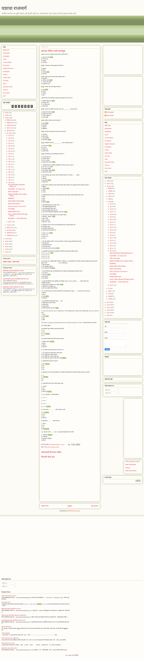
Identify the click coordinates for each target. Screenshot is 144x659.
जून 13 (10, 177)
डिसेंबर (110, 188)
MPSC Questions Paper (132, 461)
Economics (6, 65)
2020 (7, 246)
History (5, 74)
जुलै (109, 199)
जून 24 (10, 151)
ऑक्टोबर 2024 (11, 122)
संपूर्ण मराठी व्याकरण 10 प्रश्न (8, 643)
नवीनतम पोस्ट (45, 506)
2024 (7, 118)
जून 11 (10, 180)
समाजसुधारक (6, 56)
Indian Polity (6, 77)
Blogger (70, 655)
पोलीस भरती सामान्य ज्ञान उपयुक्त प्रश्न (10, 638)
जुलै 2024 (9, 130)
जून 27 (10, 143)
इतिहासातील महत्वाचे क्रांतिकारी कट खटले (13, 270)
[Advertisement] (60, 29)
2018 (7, 252)
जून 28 (10, 140)
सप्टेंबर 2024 (10, 125)
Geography (6, 71)
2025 (7, 115)
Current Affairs (7, 62)
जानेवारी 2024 (10, 235)
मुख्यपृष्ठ (70, 506)
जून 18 (10, 167)
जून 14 (10, 175)
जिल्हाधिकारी (11, 198)
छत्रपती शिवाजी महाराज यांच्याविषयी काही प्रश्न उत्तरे (16, 279)
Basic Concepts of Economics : (17, 206)
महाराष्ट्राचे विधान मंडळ (13, 211)
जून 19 (10, 164)
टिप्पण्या (108, 393)
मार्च (109, 293)
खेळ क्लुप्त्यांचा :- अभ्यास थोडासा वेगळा (17, 218)
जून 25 (10, 148)
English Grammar (8, 68)
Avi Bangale (110, 112)
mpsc (4, 83)
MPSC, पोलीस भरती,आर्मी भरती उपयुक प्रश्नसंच (122, 279)
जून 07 (10, 221)
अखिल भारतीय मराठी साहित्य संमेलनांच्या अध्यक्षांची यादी (13, 615)
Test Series (6, 93)
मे (108, 288)
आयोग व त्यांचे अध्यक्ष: (13, 191)
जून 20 (10, 161)
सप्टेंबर (110, 193)
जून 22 (10, 156)
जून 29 (10, 138)
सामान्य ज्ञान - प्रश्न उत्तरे (11, 262)
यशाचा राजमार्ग (14, 8)
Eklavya (127, 467)
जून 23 (10, 154)
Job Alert (5, 80)
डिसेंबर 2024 (10, 120)
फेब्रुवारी (110, 296)
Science (5, 90)
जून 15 (10, 172)
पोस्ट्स (108, 390)
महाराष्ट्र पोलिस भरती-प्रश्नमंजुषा (16, 201)
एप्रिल (110, 291)
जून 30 (10, 135)
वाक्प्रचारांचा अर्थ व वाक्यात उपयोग (9, 648)
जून (109, 201)
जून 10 (10, 182)
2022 (7, 241)
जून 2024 (9, 133)
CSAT (5, 59)
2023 (7, 238)
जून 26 (10, 146)
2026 (7, 112)
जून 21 (10, 159)
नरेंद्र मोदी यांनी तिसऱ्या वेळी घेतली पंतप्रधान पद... (16, 185)
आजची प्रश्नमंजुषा (5, 633)
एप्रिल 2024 (10, 227)
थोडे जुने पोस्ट (94, 506)
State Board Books (131, 470)
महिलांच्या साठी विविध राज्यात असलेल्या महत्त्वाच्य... (122, 261)
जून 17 (10, 169)
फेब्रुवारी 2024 (11, 233)
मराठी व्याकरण (6, 53)
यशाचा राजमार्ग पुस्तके (130, 464)
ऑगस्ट (110, 196)
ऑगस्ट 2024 (10, 128)
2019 (7, 249)
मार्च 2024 (9, 230)
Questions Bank (54, 447)
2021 (7, 244)
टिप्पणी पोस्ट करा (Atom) (74, 511)
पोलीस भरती (47, 447)
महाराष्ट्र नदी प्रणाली (6, 626)
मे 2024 (9, 225)
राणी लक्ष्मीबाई (11, 209)
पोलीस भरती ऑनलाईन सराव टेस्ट (8, 596)
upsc (4, 96)
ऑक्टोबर (110, 191)
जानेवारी (110, 299)
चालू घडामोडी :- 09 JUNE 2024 (16, 189)
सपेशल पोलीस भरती (5, 602)
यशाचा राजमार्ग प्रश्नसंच (14, 204)
